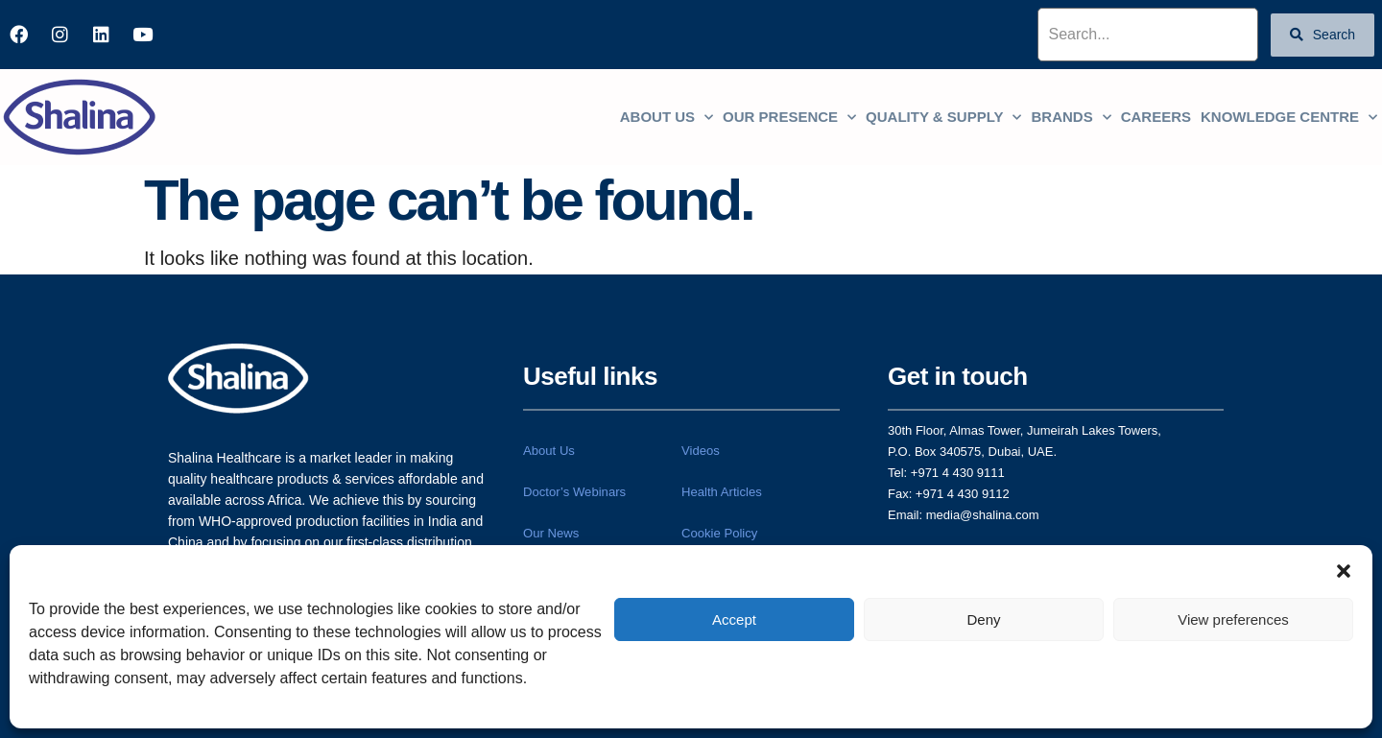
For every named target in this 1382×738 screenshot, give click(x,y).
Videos (700, 451)
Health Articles (721, 495)
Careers (1156, 116)
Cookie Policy (719, 540)
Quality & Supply (943, 117)
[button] (1343, 569)
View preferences (1233, 619)
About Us (548, 451)
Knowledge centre (1289, 117)
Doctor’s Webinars (574, 495)
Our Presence (789, 117)
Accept (734, 619)
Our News (551, 540)
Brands (1070, 117)
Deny (983, 619)
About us (666, 117)
